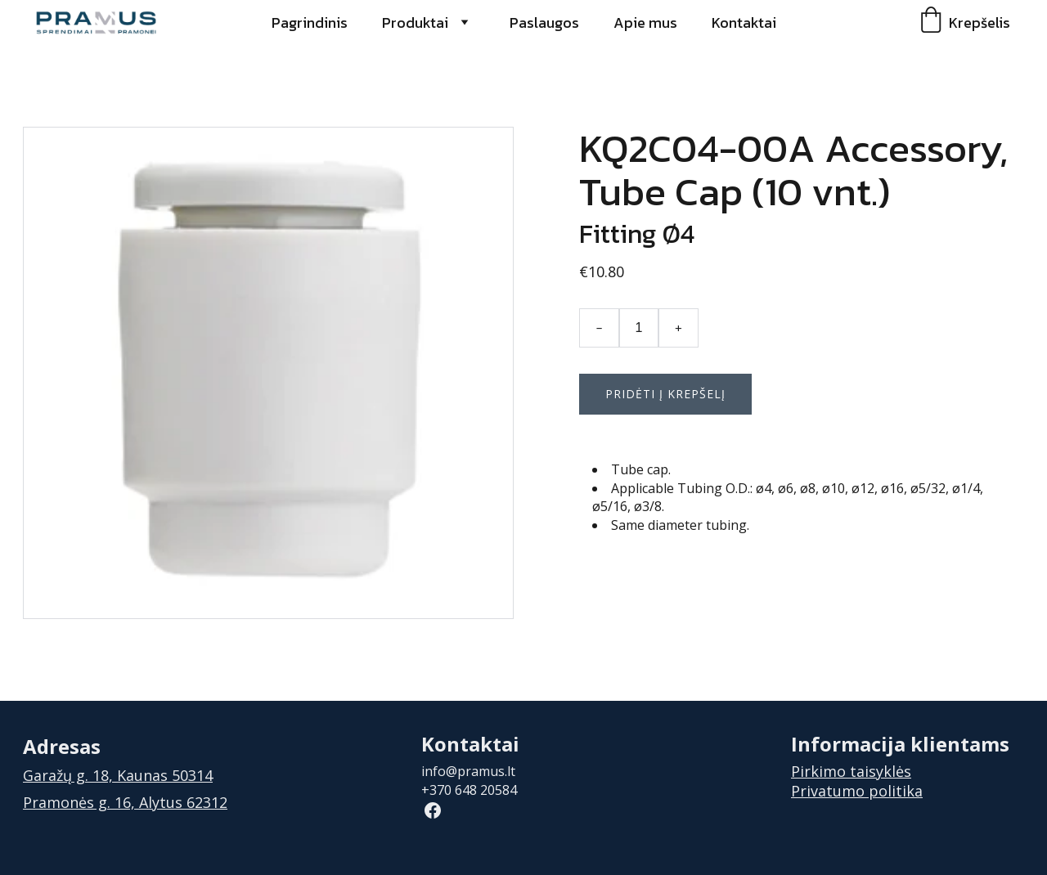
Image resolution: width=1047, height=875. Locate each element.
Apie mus (645, 22)
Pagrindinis (310, 22)
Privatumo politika (857, 791)
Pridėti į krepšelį (665, 394)
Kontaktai (744, 22)
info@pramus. (464, 771)
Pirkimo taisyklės (851, 771)
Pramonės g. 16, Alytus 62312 (125, 802)
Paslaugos (544, 22)
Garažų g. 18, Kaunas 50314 (118, 775)
